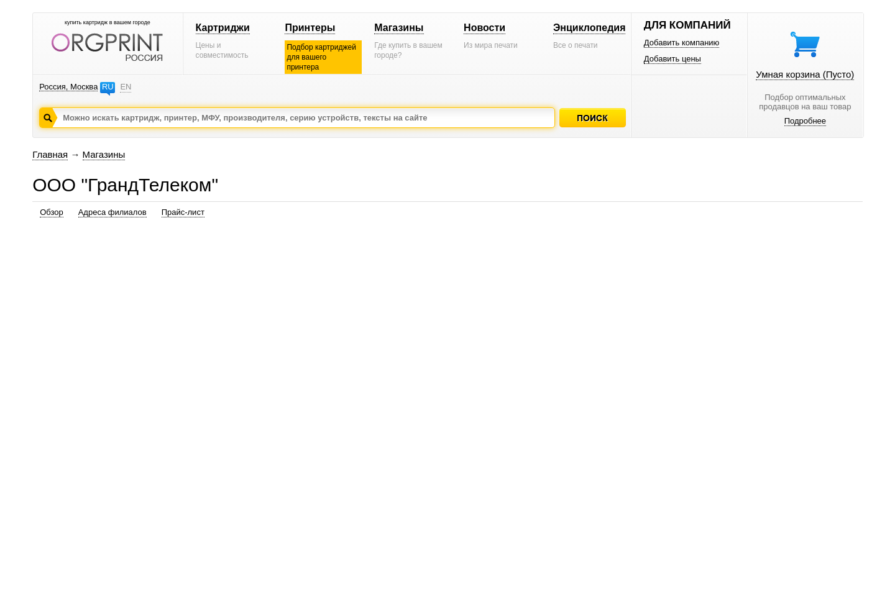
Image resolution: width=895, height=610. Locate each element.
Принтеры (310, 27)
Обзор (51, 212)
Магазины (398, 27)
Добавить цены (672, 58)
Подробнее (805, 120)
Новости (484, 27)
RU (108, 86)
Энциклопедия (589, 27)
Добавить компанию (682, 42)
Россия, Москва (68, 86)
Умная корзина (805, 74)
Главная (50, 154)
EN (125, 86)
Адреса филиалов (112, 212)
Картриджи (223, 27)
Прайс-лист (183, 212)
